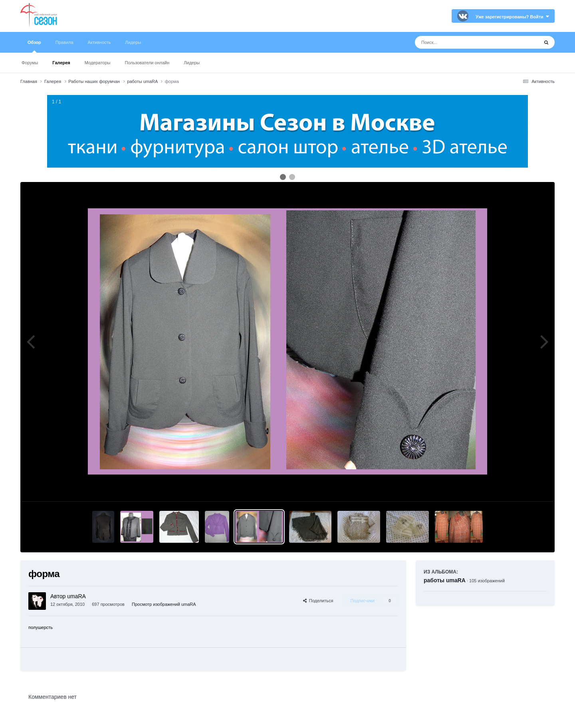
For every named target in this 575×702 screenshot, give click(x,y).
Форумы (30, 62)
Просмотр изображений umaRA (164, 604)
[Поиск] (462, 42)
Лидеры (192, 62)
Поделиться (318, 600)
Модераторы (98, 62)
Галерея (61, 62)
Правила (64, 42)
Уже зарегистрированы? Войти (512, 16)
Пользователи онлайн (147, 62)
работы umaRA (445, 580)
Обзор (34, 46)
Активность (99, 42)
